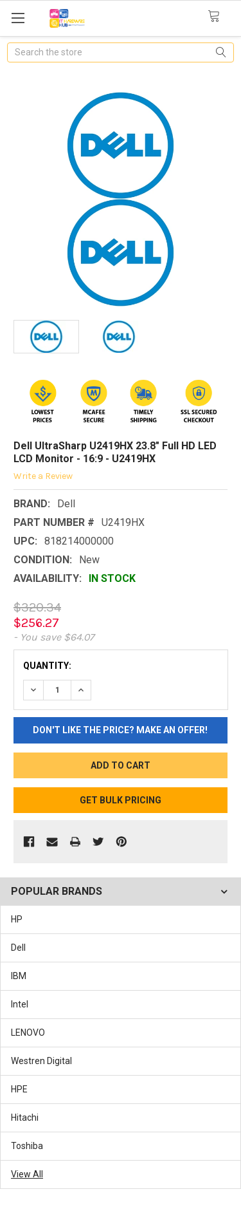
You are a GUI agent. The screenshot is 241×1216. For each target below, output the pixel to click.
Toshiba (27, 1146)
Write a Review (43, 476)
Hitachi (25, 1117)
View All (27, 1174)
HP (16, 919)
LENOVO (28, 1032)
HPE (19, 1089)
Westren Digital (41, 1061)
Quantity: (47, 665)
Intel (19, 1004)
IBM (18, 976)
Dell (18, 947)
